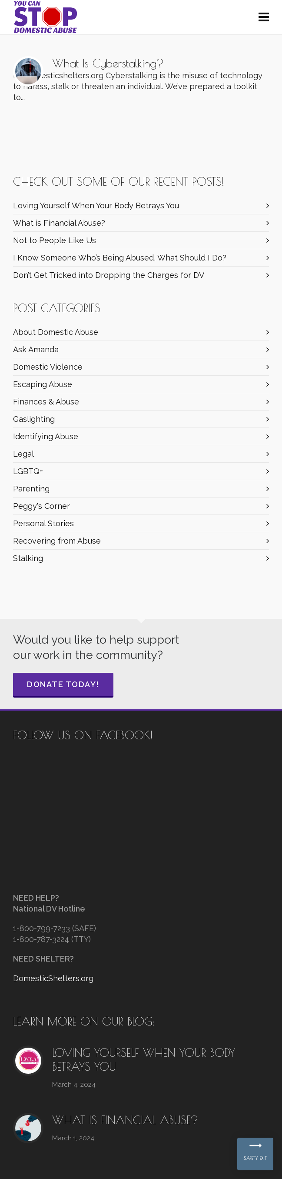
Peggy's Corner (41, 506)
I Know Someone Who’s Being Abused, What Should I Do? (119, 257)
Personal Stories (43, 523)
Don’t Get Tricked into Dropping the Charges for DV (108, 275)
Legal (23, 453)
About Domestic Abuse (55, 332)
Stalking (28, 558)
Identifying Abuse (45, 436)
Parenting (31, 488)
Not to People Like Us (54, 240)
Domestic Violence (48, 366)
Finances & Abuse (46, 401)
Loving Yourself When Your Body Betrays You (96, 205)
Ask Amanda (36, 349)
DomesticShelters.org (53, 978)
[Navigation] (264, 17)
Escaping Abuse (42, 384)
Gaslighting (34, 419)
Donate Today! (63, 684)
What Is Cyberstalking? (108, 63)
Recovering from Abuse (57, 540)
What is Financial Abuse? (59, 222)
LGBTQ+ (28, 471)
